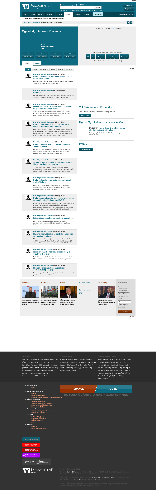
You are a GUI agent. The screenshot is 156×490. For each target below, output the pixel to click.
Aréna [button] (41, 14)
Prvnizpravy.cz (31, 373)
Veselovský (76, 368)
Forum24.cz (26, 365)
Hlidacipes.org (43, 365)
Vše (28, 69)
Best (99, 359)
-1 (98, 56)
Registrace (128, 9)
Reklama (34, 426)
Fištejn (118, 359)
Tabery (116, 376)
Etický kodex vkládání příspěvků (42, 405)
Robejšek (104, 370)
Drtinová (89, 359)
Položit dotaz (28, 57)
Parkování (37, 92)
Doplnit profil (70, 57)
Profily (40, 18)
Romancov (111, 370)
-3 (88, 56)
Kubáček (100, 368)
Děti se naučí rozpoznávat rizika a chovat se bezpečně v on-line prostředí (52, 107)
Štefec (104, 376)
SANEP (95, 10)
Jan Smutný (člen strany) (32, 22)
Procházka (83, 365)
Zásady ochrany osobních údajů (42, 411)
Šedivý (123, 373)
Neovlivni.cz (32, 370)
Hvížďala (106, 362)
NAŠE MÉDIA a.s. (72, 472)
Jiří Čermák (97, 480)
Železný (73, 370)
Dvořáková (105, 359)
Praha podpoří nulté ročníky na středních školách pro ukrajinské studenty (51, 125)
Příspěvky (27, 63)
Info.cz (37, 368)
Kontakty (34, 393)
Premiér (25, 283)
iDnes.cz (54, 365)
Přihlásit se (128, 5)
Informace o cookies (38, 413)
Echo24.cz (50, 362)
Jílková (75, 362)
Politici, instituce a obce (84, 5)
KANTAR (71, 10)
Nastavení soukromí (31, 439)
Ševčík (128, 373)
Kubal (94, 362)
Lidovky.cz (51, 368)
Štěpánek (110, 376)
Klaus (112, 365)
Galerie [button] (87, 14)
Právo (24, 373)
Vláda (62, 283)
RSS (33, 422)
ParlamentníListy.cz (67, 5)
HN (50, 365)
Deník (28, 362)
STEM (100, 10)
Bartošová (71, 359)
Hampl (124, 359)
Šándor (117, 373)
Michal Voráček (79, 480)
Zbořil (99, 378)
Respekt (44, 373)
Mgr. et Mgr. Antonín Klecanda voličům (102, 122)
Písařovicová (71, 365)
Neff (119, 368)
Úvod (25, 14)
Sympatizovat (42, 57)
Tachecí (90, 365)
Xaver (68, 370)
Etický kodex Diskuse (39, 407)
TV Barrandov (39, 376)
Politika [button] (50, 14)
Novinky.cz (51, 370)
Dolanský (82, 359)
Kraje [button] (59, 14)
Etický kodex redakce (38, 395)
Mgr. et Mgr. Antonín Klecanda (54, 18)
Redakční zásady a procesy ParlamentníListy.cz (47, 397)
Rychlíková (119, 370)
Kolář (116, 365)
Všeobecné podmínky (39, 401)
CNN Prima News (48, 359)
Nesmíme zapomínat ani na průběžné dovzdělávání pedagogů (49, 269)
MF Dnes (25, 370)
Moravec (63, 365)
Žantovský (106, 378)
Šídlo (99, 376)
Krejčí (126, 365)
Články (35, 69)
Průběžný (106, 28)
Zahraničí (78, 14)
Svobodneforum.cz (28, 376)
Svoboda (108, 373)
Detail (37, 63)
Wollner (127, 376)
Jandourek (114, 362)
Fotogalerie (44, 69)
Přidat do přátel (86, 149)
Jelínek (120, 362)
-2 (93, 56)
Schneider (101, 373)
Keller (108, 365)
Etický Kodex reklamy (39, 428)
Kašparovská (82, 362)
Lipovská (107, 368)
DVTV (38, 362)
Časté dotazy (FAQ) (38, 417)
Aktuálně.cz (25, 359)
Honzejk (100, 362)
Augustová (63, 359)
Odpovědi (69, 69)
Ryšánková (127, 370)
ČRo (56, 359)
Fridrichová (63, 362)
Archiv (32, 14)
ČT (24, 362)
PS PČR (44, 283)
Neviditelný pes (42, 370)
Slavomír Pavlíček (107, 478)
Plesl (77, 365)
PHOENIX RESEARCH (86, 10)
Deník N (33, 362)
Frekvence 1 (35, 365)
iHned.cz (25, 368)
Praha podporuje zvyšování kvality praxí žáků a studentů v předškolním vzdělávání (53, 199)
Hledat (98, 8)
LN (56, 368)
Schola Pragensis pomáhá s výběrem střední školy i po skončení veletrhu (52, 163)
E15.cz (44, 362)
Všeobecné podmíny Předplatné (42, 403)
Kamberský (101, 365)
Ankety (60, 69)
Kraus (89, 362)
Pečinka (124, 368)
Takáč (62, 368)
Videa (53, 69)
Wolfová (62, 370)
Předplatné (97, 14)
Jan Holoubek (88, 480)
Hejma (70, 362)
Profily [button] (68, 14)
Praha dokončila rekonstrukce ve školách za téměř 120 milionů (108, 129)
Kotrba (121, 365)
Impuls (31, 368)
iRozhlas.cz (43, 368)
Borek (77, 359)
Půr (99, 370)
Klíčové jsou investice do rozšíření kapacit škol (53, 218)
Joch (125, 362)
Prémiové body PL (37, 420)
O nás (33, 387)
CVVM (62, 10)
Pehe (129, 368)
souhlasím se (123, 305)
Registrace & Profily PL (39, 419)
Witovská (88, 368)
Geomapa (116, 28)
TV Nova (47, 376)
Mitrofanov (114, 368)
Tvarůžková (68, 368)
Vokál (82, 368)
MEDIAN (76, 10)
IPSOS (66, 10)
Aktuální (97, 28)
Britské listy (38, 359)
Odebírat (125, 312)
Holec (128, 359)
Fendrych (112, 359)
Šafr (113, 373)
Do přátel (56, 57)
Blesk (32, 359)
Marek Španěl (96, 478)
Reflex (39, 373)
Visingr (121, 376)
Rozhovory (103, 283)
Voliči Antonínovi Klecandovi (96, 107)
